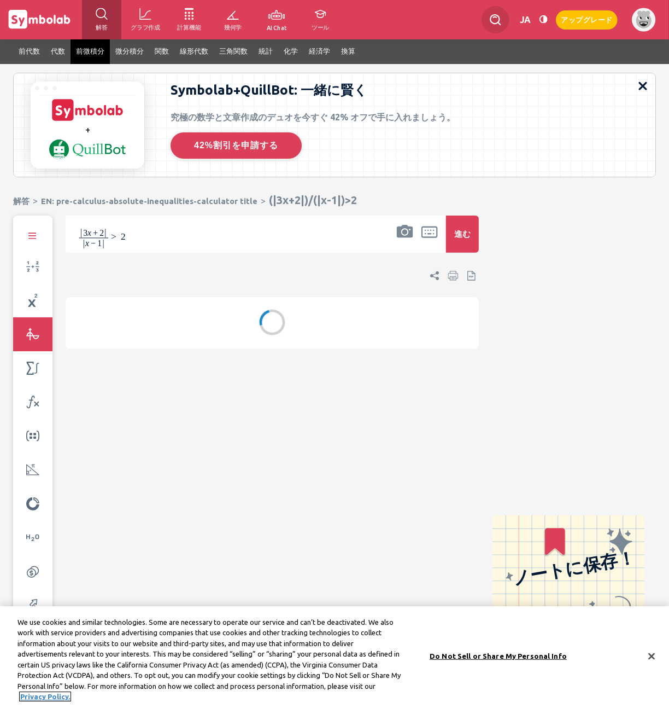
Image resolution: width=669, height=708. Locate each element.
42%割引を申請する (236, 145)
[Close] (651, 658)
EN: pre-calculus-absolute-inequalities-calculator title (149, 201)
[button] (404, 241)
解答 (21, 201)
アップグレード (587, 19)
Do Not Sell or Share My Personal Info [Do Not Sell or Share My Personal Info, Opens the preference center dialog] (498, 657)
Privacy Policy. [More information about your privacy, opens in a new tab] (45, 699)
